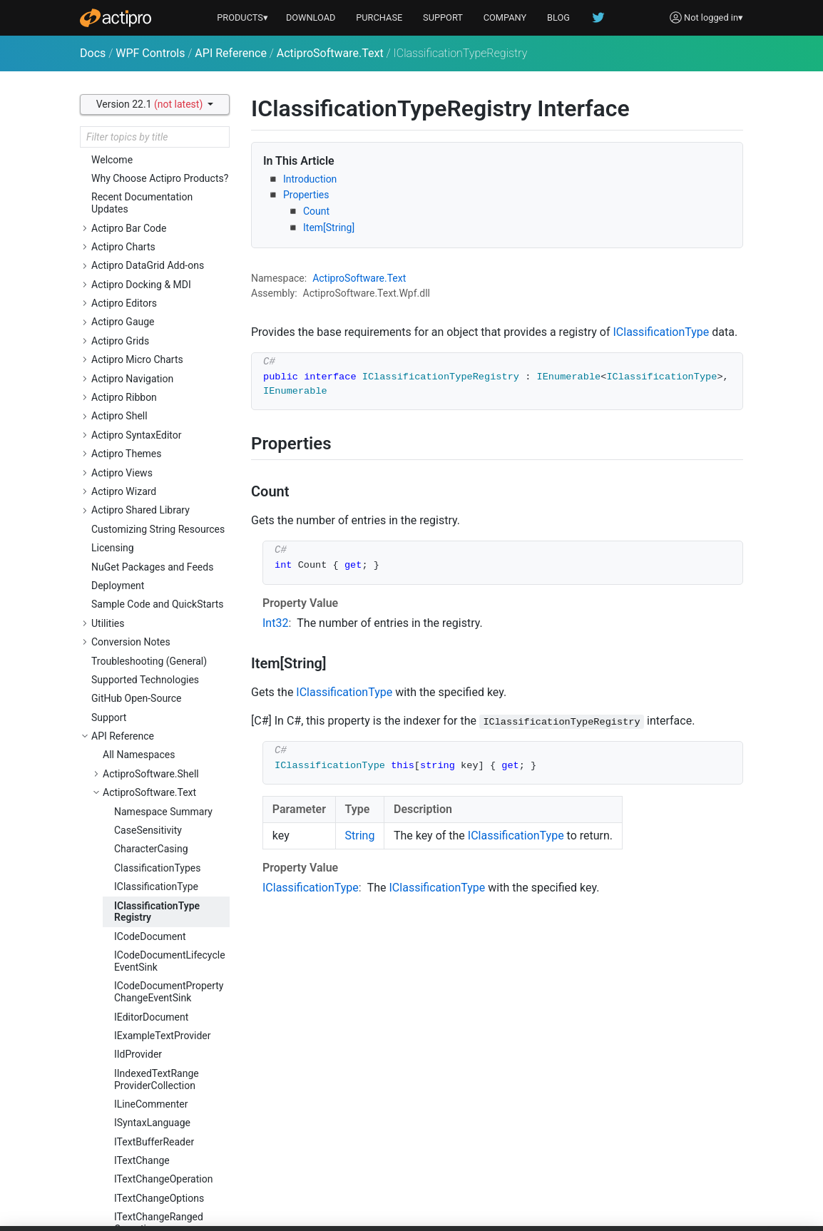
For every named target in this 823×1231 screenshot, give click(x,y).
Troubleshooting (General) (149, 247)
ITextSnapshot (146, 970)
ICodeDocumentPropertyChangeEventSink (168, 578)
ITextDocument (147, 853)
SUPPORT (443, 17)
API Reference (231, 53)
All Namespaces (139, 341)
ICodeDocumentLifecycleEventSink (169, 547)
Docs (93, 53)
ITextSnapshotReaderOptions (161, 1064)
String (360, 835)
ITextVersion (141, 1145)
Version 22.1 (150, 104)
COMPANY (505, 17)
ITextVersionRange (156, 1164)
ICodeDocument (149, 522)
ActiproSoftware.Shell (151, 360)
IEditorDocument (151, 603)
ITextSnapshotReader (161, 1039)
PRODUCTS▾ (242, 17)
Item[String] (328, 227)
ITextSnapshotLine (155, 990)
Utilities (108, 209)
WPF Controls (150, 53)
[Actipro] (115, 18)
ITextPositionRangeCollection (157, 897)
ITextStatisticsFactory (162, 1127)
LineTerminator (147, 1201)
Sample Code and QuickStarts (157, 190)
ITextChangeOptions (159, 784)
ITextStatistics (146, 1107)
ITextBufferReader (154, 728)
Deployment (117, 172)
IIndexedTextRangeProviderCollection (156, 666)
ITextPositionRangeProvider (157, 927)
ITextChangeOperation (163, 765)
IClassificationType (156, 473)
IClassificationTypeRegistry (157, 498)
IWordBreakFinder (153, 1183)
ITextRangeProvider (157, 952)
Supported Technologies (145, 266)
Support (108, 304)
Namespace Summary (163, 398)
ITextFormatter (147, 871)
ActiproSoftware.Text (330, 53)
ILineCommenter (151, 690)
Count (316, 211)
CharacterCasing (151, 435)
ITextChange (142, 746)
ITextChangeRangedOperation (158, 809)
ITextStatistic (143, 1089)
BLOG (558, 17)
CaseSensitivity (148, 416)
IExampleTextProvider (162, 622)
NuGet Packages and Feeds (152, 153)
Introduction (310, 179)
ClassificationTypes (157, 454)
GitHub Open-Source (136, 284)
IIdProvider (138, 640)
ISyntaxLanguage (152, 709)
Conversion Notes (130, 228)
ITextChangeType (152, 833)
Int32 (275, 623)
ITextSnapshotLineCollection (155, 1014)
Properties (306, 194)
